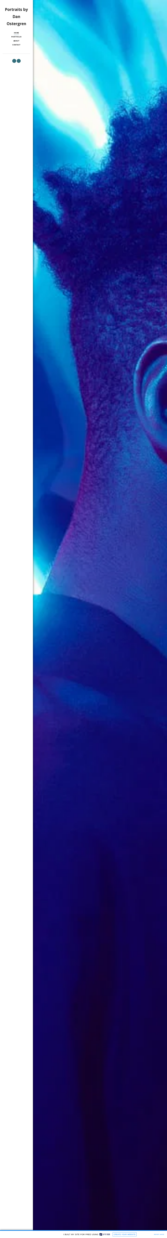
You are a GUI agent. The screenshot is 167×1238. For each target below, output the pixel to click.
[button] (14, 61)
